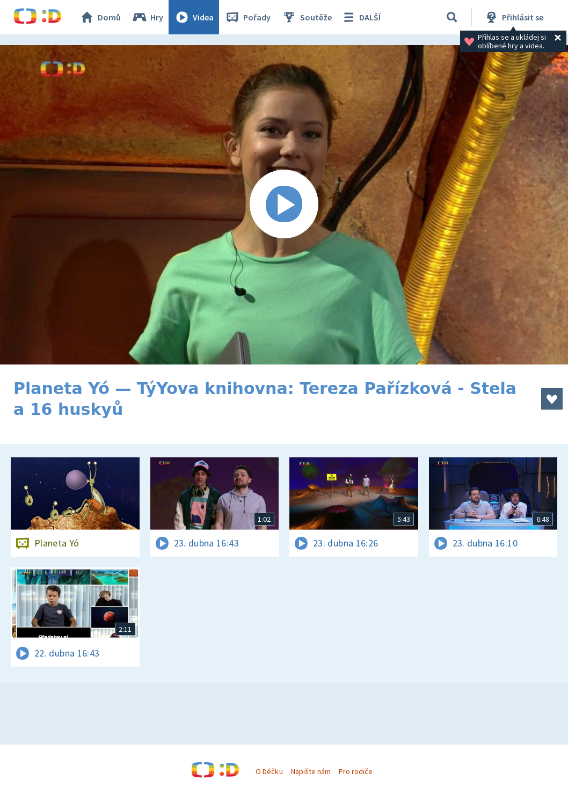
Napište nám (311, 771)
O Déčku (269, 771)
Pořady (247, 17)
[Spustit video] (284, 204)
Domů (100, 17)
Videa (194, 17)
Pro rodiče (356, 771)
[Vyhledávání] (452, 17)
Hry (147, 17)
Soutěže (306, 17)
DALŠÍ (360, 17)
